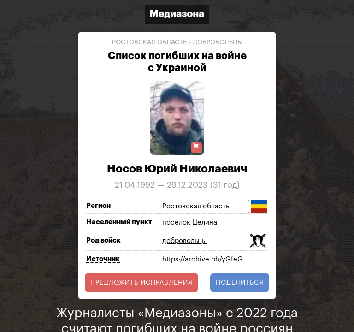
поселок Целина (189, 222)
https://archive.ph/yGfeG (202, 259)
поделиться (240, 282)
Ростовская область (149, 42)
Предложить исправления (141, 282)
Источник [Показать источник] (103, 258)
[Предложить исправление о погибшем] (196, 147)
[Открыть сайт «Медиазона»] (177, 15)
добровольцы (217, 42)
